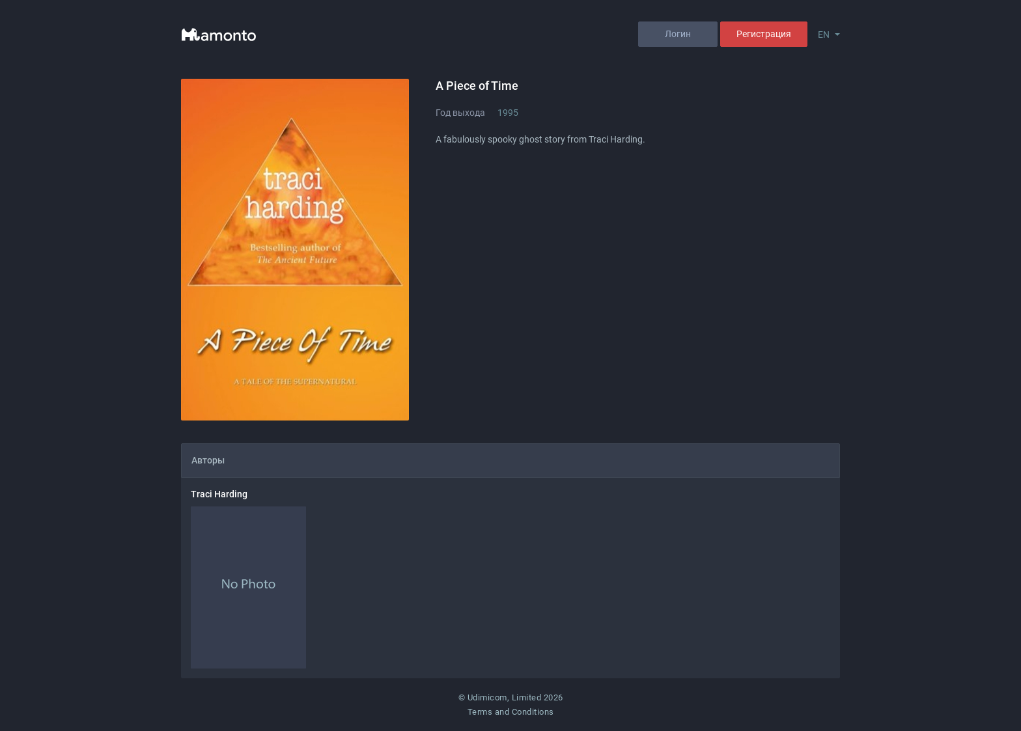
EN (824, 34)
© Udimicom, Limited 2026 (510, 697)
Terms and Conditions (511, 712)
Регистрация (763, 34)
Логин (678, 34)
